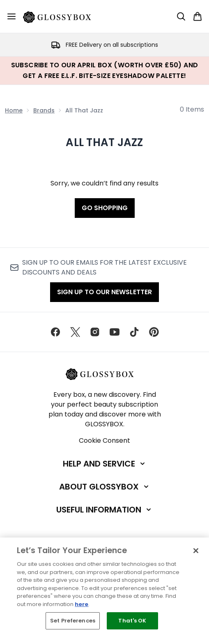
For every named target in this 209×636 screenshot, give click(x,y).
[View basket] (197, 16)
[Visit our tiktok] (134, 332)
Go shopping (105, 208)
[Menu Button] (11, 16)
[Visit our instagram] (95, 332)
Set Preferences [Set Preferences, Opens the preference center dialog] (72, 621)
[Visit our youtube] (114, 332)
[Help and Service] (105, 464)
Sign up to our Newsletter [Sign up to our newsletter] (104, 292)
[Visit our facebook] (55, 332)
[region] (104, 587)
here (81, 604)
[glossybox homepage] (62, 16)
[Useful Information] (104, 510)
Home (14, 110)
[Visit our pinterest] (154, 332)
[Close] (196, 551)
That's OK (132, 621)
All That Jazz (104, 142)
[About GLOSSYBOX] (104, 487)
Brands (44, 110)
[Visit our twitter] (75, 332)
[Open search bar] (181, 16)
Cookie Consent (104, 440)
